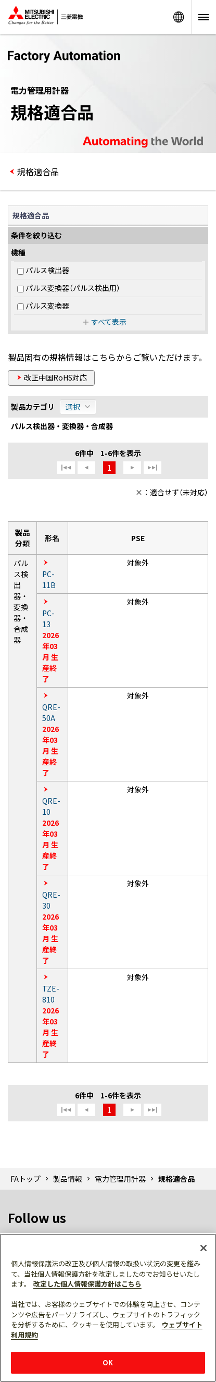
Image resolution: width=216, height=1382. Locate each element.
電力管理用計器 (120, 1178)
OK (108, 1362)
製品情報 (67, 1178)
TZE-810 (50, 994)
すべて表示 (108, 321)
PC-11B (49, 579)
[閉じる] (203, 1248)
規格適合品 (38, 171)
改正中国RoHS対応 (55, 377)
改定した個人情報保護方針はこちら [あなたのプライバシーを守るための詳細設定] (87, 1284)
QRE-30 (51, 900)
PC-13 (48, 618)
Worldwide (178, 17)
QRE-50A (51, 712)
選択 (73, 406)
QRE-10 (51, 806)
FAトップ (25, 1178)
